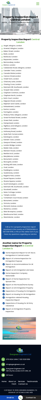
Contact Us (23, 384)
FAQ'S (14, 384)
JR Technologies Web (24, 392)
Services (21, 381)
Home (4, 22)
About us (12, 381)
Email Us (10, 397)
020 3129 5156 (25, 359)
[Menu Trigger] (37, 3)
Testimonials (32, 381)
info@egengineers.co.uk (15, 364)
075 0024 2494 (12, 359)
